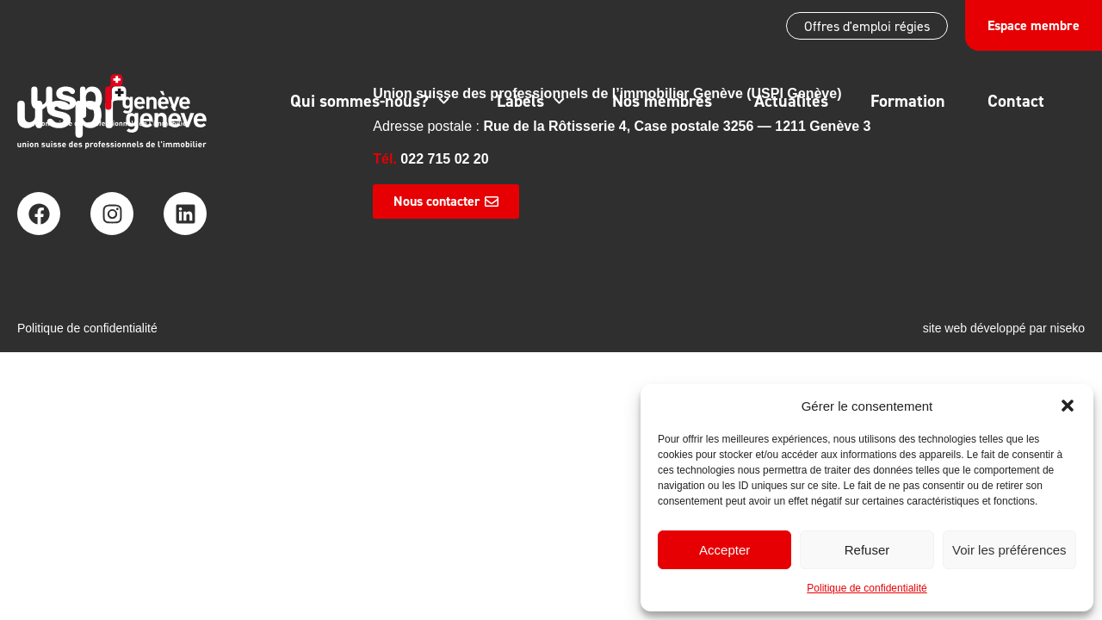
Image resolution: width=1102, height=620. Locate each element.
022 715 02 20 (444, 159)
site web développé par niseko (1004, 328)
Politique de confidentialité (866, 588)
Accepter (724, 549)
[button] (1067, 405)
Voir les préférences (1009, 549)
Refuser (867, 549)
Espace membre (1033, 25)
